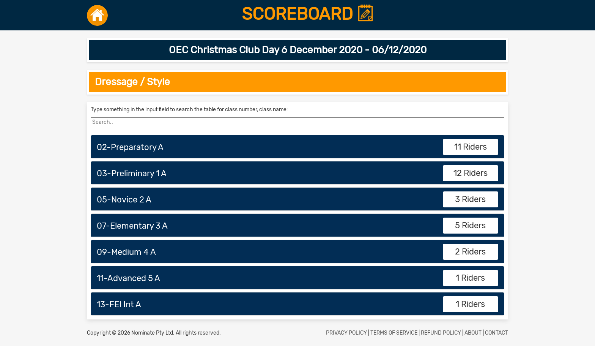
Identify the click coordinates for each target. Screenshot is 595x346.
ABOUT (473, 333)
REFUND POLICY (441, 333)
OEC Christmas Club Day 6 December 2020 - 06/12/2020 (298, 50)
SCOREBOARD (308, 14)
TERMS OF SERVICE (393, 333)
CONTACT (496, 333)
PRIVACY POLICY (346, 333)
